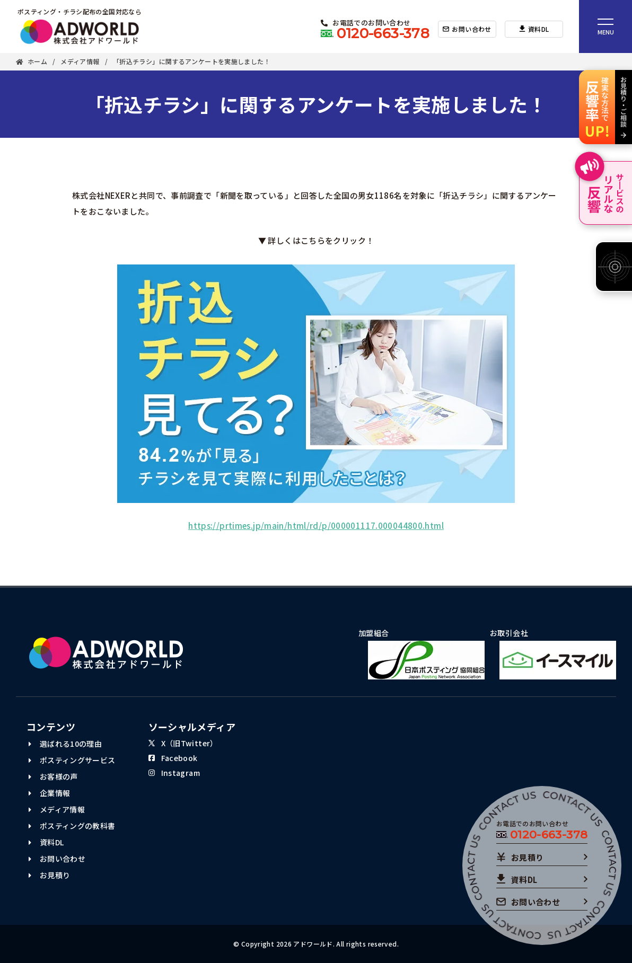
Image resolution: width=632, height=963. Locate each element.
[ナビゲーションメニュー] (605, 26)
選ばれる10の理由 (65, 743)
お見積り (49, 875)
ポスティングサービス (72, 760)
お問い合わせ (57, 858)
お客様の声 (53, 776)
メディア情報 (79, 61)
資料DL (46, 842)
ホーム (31, 61)
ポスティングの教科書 (72, 825)
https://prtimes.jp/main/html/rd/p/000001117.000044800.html (316, 525)
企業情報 (49, 793)
